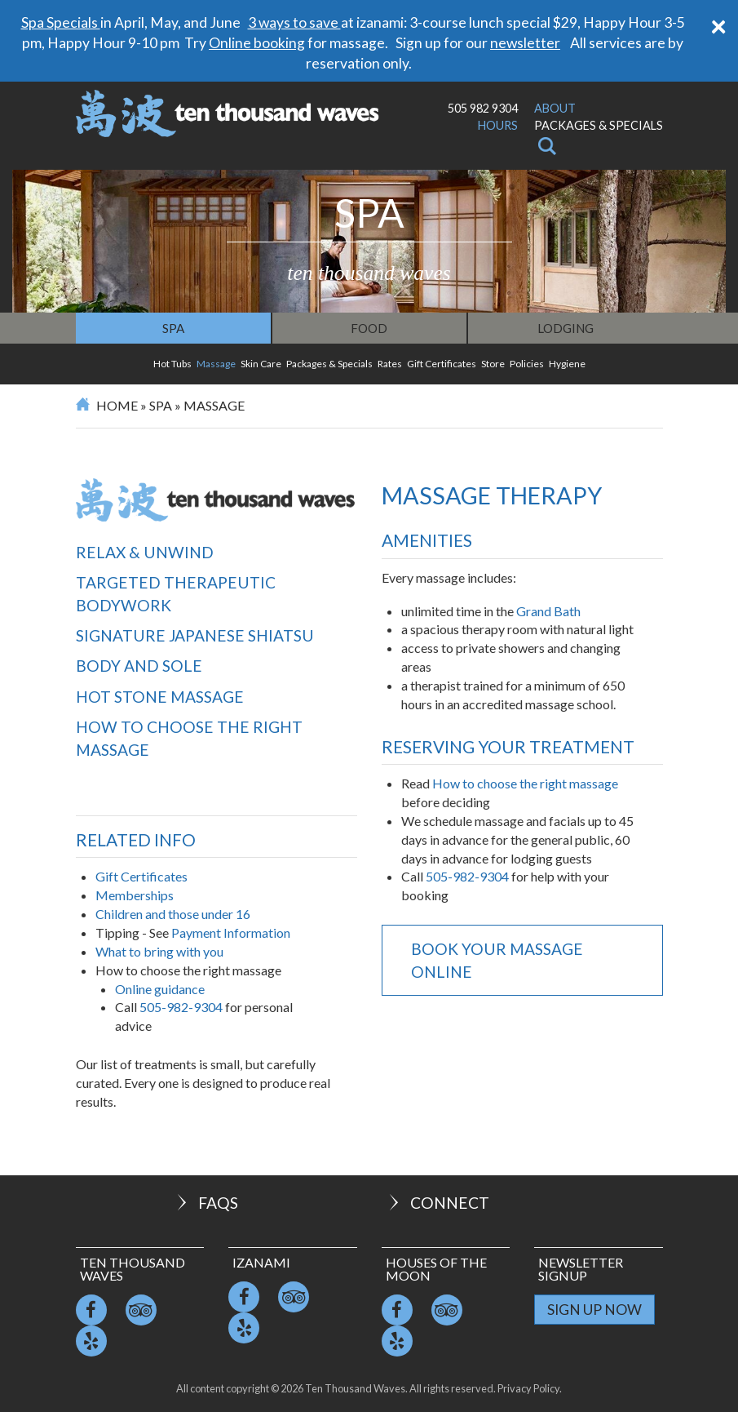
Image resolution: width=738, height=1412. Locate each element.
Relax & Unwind (145, 552)
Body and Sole (139, 665)
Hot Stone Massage (160, 696)
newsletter (525, 42)
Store (493, 363)
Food (369, 328)
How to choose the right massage (189, 737)
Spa (173, 328)
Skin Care (261, 363)
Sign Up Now (594, 1309)
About (555, 108)
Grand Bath (548, 611)
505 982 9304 (483, 108)
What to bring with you (159, 951)
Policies (527, 363)
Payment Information (230, 932)
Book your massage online (497, 959)
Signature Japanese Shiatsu (195, 635)
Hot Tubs (172, 363)
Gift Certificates (441, 363)
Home (117, 405)
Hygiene (567, 363)
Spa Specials (60, 22)
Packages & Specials (598, 125)
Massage (216, 363)
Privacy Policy (528, 1388)
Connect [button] (437, 1202)
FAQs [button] (206, 1202)
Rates (390, 363)
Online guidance (160, 989)
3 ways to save (294, 22)
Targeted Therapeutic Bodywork (176, 593)
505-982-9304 (182, 1007)
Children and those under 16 (172, 913)
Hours (498, 125)
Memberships (134, 895)
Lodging (565, 328)
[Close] (718, 25)
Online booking (257, 42)
